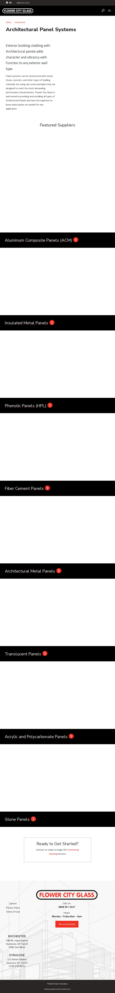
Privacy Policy (13, 907)
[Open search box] (103, 10)
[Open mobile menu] (109, 10)
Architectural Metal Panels (33, 571)
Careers (13, 903)
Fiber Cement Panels (27, 488)
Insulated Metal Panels (30, 323)
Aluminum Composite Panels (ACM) (41, 240)
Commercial (20, 22)
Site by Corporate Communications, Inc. (57, 989)
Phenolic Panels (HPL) (29, 406)
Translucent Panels (26, 654)
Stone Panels (20, 819)
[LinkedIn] (10, 2)
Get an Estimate (67, 924)
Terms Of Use (13, 911)
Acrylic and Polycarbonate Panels (39, 737)
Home (8, 22)
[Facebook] (7, 2)
